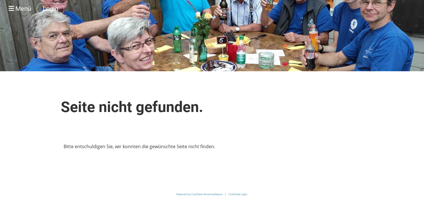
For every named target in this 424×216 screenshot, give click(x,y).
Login (50, 8)
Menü (20, 8)
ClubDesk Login (238, 194)
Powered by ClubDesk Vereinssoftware (199, 194)
